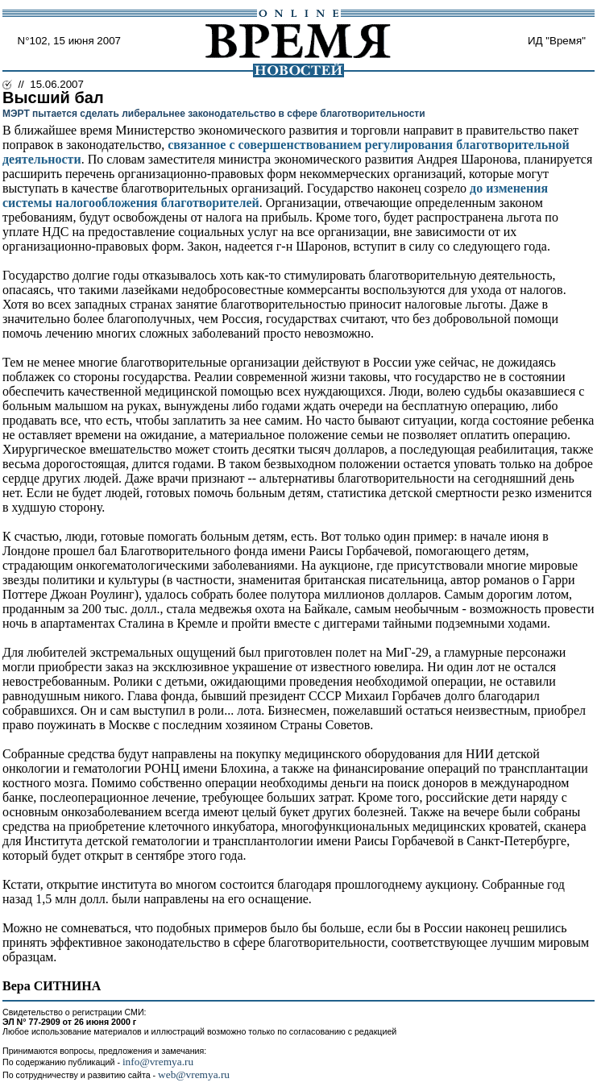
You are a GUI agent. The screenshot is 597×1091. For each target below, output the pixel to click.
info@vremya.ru (157, 1062)
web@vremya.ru (194, 1074)
